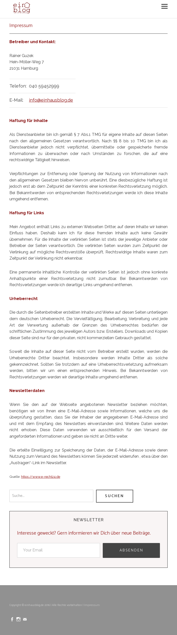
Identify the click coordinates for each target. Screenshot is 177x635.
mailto (25, 619)
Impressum (92, 605)
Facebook (12, 619)
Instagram (19, 619)
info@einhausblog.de (51, 100)
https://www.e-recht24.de (40, 477)
